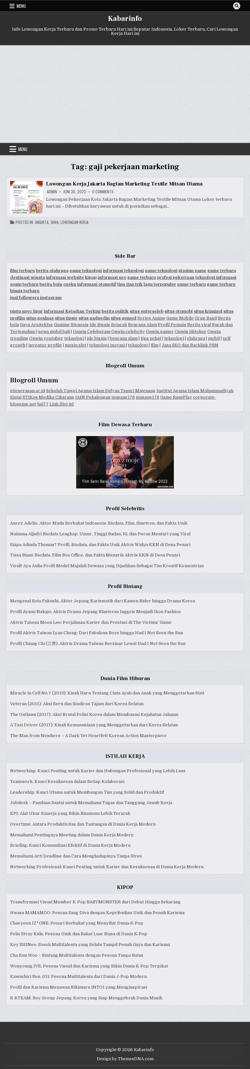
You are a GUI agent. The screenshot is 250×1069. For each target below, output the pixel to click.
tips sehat (151, 338)
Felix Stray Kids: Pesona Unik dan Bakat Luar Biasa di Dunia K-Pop (78, 933)
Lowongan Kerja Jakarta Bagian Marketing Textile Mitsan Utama (124, 184)
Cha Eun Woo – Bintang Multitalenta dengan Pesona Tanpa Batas (76, 955)
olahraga (196, 338)
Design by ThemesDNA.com (125, 1059)
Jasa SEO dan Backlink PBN (189, 345)
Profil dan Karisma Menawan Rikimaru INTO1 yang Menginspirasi (78, 987)
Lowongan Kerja (75, 222)
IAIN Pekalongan (92, 397)
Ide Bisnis (100, 324)
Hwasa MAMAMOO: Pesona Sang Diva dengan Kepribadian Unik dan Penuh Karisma (97, 912)
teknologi (74, 338)
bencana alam (124, 338)
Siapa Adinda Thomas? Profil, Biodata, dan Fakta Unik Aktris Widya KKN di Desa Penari (100, 544)
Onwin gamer (160, 331)
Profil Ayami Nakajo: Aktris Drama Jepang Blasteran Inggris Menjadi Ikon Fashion (95, 611)
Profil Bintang (125, 586)
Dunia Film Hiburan (125, 678)
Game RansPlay (176, 397)
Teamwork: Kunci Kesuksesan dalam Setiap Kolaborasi (67, 781)
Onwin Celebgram (91, 331)
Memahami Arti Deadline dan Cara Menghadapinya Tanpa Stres (76, 856)
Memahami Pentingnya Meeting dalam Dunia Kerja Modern (71, 834)
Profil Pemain (172, 324)
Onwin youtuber (46, 338)
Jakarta (42, 222)
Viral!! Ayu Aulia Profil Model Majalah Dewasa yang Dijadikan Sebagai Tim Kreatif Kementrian (107, 565)
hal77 (43, 404)
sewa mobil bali (54, 331)
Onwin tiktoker (190, 331)
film (155, 345)
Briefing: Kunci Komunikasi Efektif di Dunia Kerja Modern (70, 845)
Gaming (62, 324)
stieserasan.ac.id (27, 390)
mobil (214, 338)
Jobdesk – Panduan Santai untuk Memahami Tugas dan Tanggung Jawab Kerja (91, 802)
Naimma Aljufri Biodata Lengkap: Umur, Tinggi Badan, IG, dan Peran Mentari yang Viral (100, 533)
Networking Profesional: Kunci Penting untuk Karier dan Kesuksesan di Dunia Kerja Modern (106, 866)
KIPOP (125, 887)
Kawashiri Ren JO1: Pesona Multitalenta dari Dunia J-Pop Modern (78, 976)
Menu (21, 6)
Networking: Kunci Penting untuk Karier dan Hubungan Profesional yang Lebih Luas (98, 770)
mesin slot (75, 345)
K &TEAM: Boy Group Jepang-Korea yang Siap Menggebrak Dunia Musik (86, 997)
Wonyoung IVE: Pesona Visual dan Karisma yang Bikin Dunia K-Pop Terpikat (89, 966)
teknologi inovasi (107, 345)
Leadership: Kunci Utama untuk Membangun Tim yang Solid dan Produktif (87, 792)
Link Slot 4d (61, 404)
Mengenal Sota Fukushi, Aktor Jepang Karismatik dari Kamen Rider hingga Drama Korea (102, 600)
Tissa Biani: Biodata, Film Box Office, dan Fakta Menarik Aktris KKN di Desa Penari (95, 555)
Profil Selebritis (125, 508)
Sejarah (119, 324)
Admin (52, 192)
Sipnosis (80, 324)
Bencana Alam (142, 324)
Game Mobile (180, 318)
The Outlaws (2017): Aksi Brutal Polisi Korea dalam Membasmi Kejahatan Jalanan (94, 714)
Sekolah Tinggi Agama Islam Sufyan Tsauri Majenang (101, 390)
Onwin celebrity (128, 331)
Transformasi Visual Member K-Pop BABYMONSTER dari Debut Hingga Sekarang (95, 901)
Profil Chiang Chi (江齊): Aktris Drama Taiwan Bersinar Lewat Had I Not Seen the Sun (98, 643)
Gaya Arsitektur (36, 324)
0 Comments (103, 192)
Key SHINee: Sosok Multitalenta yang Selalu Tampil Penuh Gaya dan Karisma (90, 944)
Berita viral (199, 324)
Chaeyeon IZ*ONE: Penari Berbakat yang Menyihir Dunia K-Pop (76, 923)
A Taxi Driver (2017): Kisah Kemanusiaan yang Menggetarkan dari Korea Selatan (94, 724)
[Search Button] (236, 5)
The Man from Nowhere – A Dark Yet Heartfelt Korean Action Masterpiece (88, 735)
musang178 (123, 397)
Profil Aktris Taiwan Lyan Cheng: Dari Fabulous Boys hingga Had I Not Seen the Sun (96, 632)
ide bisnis (97, 338)
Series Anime (151, 318)
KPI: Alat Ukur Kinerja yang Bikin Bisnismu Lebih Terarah (70, 813)
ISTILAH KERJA (125, 756)
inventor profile (45, 345)
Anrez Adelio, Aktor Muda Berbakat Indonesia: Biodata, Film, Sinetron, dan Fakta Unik (99, 523)
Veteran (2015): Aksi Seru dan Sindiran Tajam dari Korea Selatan (77, 703)
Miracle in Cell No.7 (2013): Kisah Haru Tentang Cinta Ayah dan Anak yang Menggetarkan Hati (107, 693)
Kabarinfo (125, 18)
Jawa (54, 222)
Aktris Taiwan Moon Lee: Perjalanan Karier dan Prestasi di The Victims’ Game (91, 622)
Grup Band (206, 318)
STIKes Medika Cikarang (48, 397)
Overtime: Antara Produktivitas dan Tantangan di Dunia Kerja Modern (83, 824)
